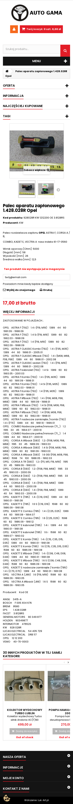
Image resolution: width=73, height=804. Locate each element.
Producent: (11, 223)
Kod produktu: (13, 218)
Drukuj (47, 290)
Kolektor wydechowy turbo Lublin (24, 711)
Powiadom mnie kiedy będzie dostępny (28, 284)
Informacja (13, 95)
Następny (58, 190)
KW (21, 223)
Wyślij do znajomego (20, 290)
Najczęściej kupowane (23, 106)
